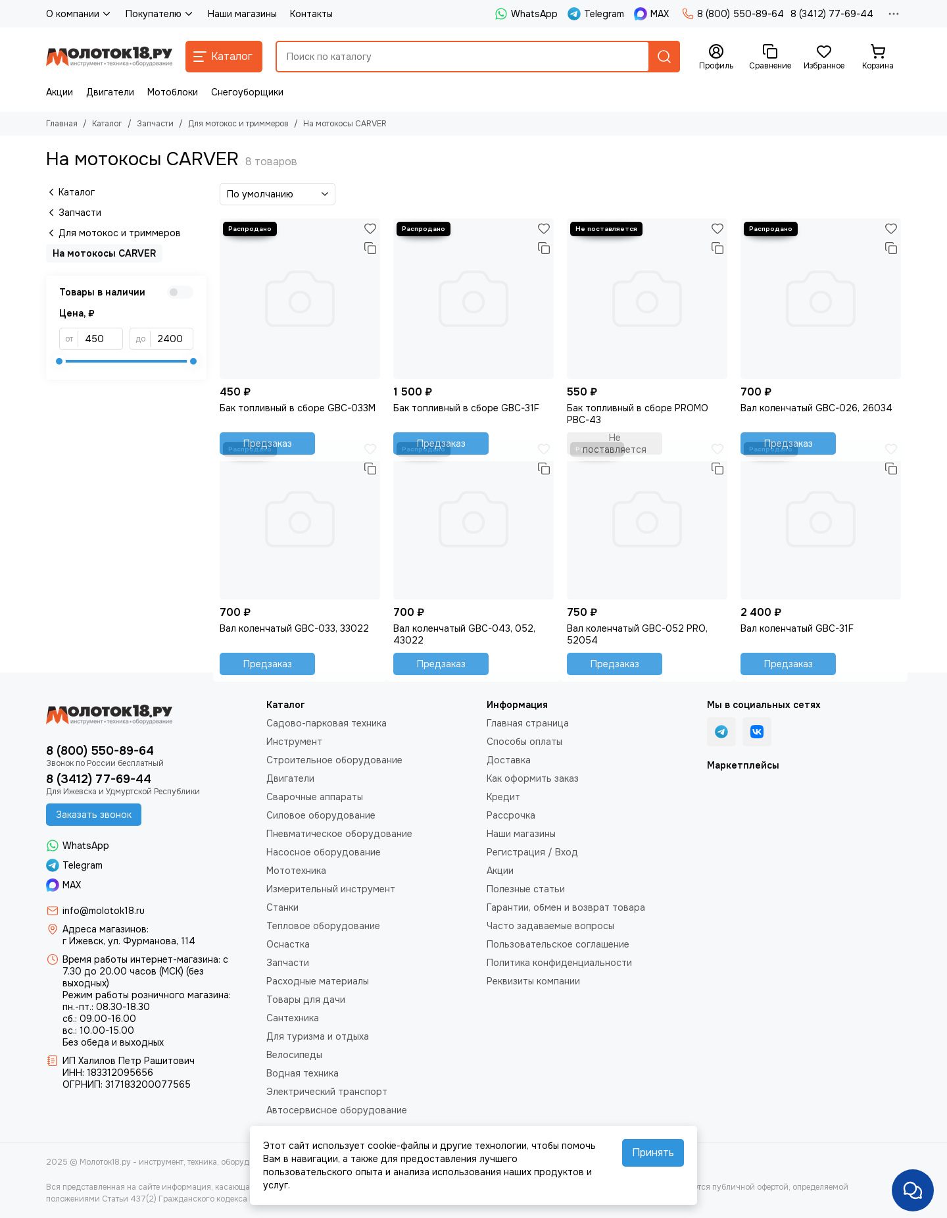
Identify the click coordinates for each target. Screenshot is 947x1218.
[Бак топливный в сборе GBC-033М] (300, 298)
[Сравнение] (770, 57)
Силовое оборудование (321, 815)
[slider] (59, 361)
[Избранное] (824, 57)
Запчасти (155, 123)
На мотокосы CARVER (104, 253)
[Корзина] (878, 57)
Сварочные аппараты (314, 797)
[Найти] (664, 56)
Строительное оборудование (334, 760)
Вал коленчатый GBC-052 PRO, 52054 (637, 634)
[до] (172, 339)
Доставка (509, 760)
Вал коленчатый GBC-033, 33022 (294, 628)
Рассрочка (511, 815)
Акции (59, 92)
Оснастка (288, 944)
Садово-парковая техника (326, 723)
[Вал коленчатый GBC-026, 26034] (821, 298)
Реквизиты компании (533, 981)
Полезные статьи (526, 889)
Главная (62, 123)
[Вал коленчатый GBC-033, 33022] (300, 519)
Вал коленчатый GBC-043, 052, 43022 (464, 634)
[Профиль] (716, 57)
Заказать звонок (94, 815)
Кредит (503, 797)
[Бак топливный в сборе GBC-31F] (473, 298)
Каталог (107, 123)
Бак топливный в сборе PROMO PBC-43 (637, 414)
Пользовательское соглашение (558, 944)
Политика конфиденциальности (559, 963)
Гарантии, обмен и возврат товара (566, 907)
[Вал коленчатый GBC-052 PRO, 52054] (647, 519)
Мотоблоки (172, 92)
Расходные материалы (317, 981)
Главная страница (528, 723)
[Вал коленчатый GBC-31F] (821, 519)
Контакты (311, 14)
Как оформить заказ (533, 778)
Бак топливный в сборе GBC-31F (466, 408)
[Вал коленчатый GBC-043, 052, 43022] (473, 519)
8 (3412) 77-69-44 (831, 14)
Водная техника (302, 1073)
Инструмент (294, 742)
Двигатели (110, 92)
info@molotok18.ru (103, 911)
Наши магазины (242, 14)
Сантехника (292, 1018)
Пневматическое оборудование (339, 834)
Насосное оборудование (323, 852)
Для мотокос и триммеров (238, 123)
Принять (653, 1152)
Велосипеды (294, 1055)
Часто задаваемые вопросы (550, 926)
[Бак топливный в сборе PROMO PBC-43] (647, 298)
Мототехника (296, 870)
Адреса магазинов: (105, 929)
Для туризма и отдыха (317, 1036)
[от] (100, 339)
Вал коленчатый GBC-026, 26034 (816, 408)
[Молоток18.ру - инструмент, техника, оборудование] (109, 56)
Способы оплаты (524, 742)
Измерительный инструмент (330, 889)
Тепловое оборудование (323, 926)
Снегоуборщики (247, 92)
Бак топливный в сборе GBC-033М (298, 408)
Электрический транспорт (326, 1092)
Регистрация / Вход (532, 852)
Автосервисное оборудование (336, 1110)
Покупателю (160, 14)
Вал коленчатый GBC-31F (797, 628)
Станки (282, 907)
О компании (79, 14)
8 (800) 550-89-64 (733, 14)
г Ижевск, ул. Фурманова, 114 (128, 941)
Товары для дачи (305, 999)
